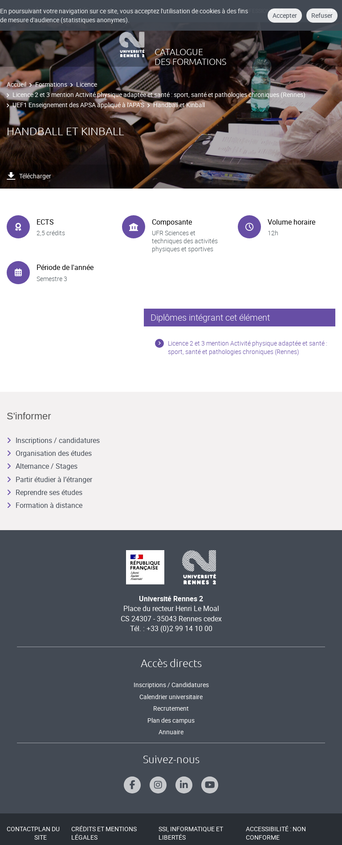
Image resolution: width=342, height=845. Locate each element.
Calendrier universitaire (171, 696)
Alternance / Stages (42, 466)
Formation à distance (44, 505)
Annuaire (171, 732)
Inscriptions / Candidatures (171, 684)
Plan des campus (171, 720)
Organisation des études (49, 453)
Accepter (285, 15)
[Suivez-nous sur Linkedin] (183, 785)
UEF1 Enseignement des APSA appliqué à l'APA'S (78, 105)
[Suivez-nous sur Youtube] (209, 785)
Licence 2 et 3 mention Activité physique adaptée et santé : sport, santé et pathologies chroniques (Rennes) (158, 94)
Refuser (322, 15)
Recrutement (171, 708)
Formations (51, 84)
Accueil (16, 84)
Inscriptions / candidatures (53, 440)
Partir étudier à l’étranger (49, 479)
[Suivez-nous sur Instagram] (158, 785)
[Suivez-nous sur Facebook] (132, 785)
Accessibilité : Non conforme (276, 833)
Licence (86, 84)
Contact (20, 829)
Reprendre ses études (44, 492)
